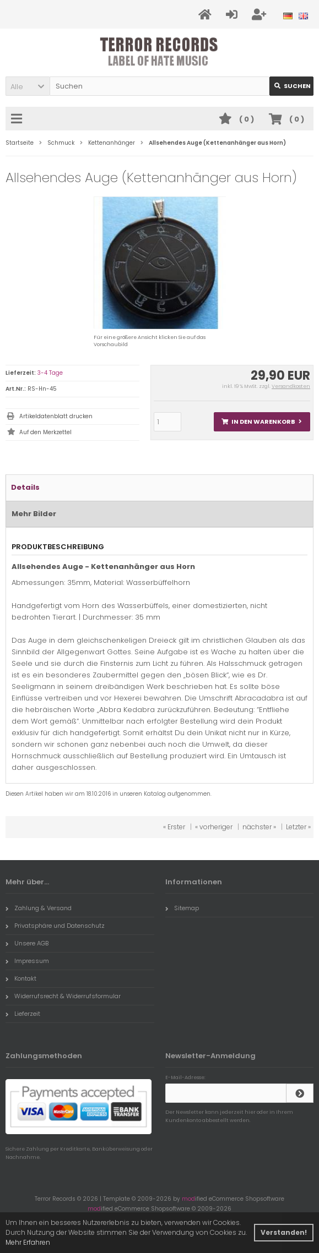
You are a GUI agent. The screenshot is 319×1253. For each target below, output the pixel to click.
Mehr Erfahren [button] (28, 1242)
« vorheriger (214, 826)
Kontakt (21, 978)
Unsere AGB (27, 943)
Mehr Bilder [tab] (34, 513)
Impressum (27, 960)
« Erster (174, 826)
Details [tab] (25, 487)
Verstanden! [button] (284, 1232)
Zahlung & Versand (39, 908)
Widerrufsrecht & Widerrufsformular (63, 996)
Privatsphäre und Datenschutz (55, 925)
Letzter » (298, 826)
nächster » (259, 826)
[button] (28, 86)
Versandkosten (291, 386)
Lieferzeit (23, 1013)
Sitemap (182, 908)
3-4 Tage (50, 373)
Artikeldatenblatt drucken (56, 416)
